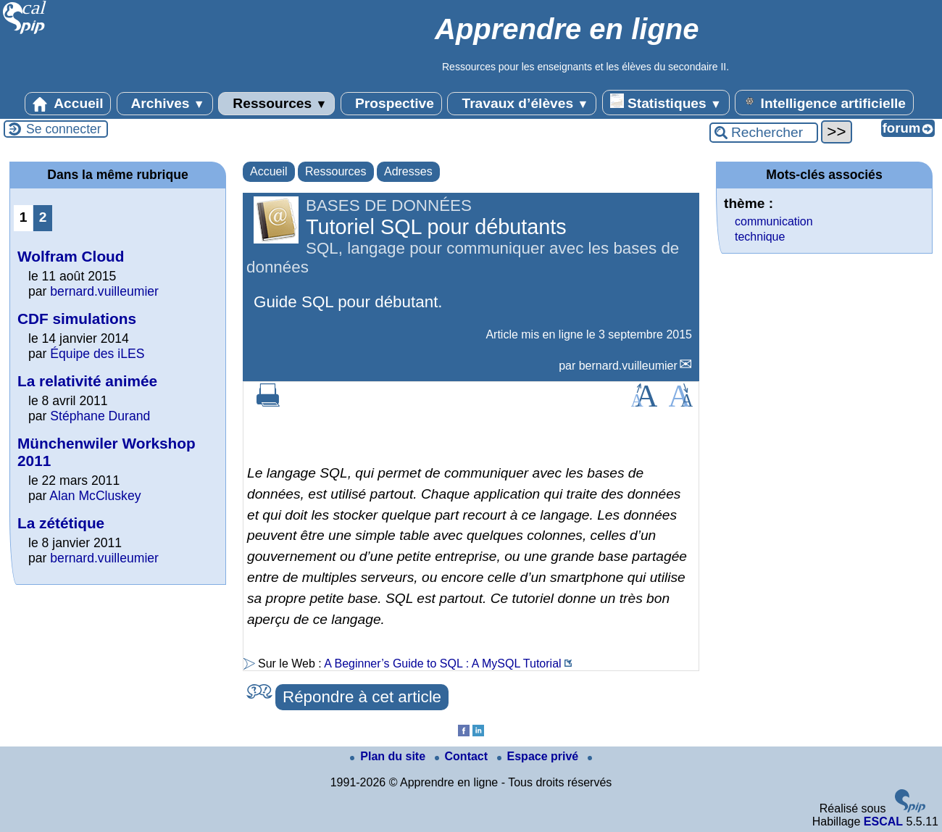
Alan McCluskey (95, 495)
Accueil (68, 104)
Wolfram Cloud (71, 256)
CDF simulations (76, 318)
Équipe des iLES (97, 353)
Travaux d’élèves (521, 104)
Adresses (408, 171)
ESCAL (883, 821)
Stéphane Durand (100, 416)
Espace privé (539, 756)
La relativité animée (87, 381)
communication (774, 221)
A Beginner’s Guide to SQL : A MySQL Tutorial (442, 663)
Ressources (276, 104)
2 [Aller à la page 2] (43, 217)
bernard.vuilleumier (628, 365)
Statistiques (666, 102)
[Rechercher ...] (763, 132)
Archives (165, 104)
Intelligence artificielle (824, 102)
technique (760, 236)
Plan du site (389, 756)
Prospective (391, 104)
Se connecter (63, 129)
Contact (463, 756)
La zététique (60, 523)
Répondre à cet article (362, 697)
